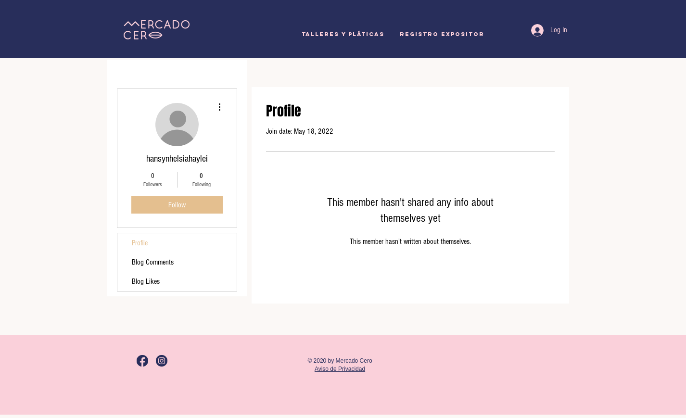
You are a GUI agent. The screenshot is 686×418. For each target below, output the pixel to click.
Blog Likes (146, 281)
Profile (140, 243)
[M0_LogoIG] (161, 361)
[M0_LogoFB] (142, 361)
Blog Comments (153, 262)
